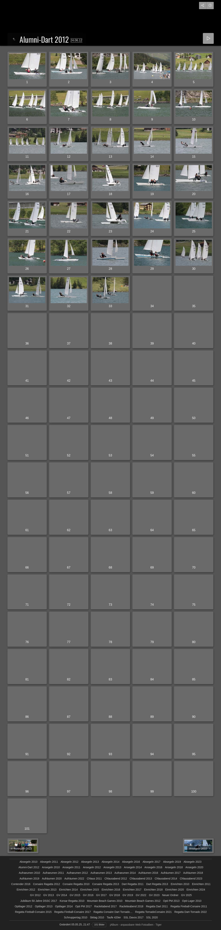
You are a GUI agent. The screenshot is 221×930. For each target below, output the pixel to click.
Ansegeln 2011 (71, 867)
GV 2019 (127, 895)
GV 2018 (114, 895)
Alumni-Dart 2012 (29, 867)
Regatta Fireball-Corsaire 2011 (189, 906)
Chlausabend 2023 (191, 878)
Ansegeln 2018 (174, 867)
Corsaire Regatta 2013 (105, 884)
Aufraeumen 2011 (53, 872)
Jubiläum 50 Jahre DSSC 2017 (38, 900)
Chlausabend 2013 (141, 878)
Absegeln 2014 (110, 861)
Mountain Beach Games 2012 (142, 900)
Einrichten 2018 (153, 889)
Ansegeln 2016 (153, 867)
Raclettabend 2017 (105, 906)
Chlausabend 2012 (115, 878)
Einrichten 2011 (201, 884)
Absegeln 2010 (28, 861)
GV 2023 (154, 895)
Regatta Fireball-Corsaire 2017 (72, 911)
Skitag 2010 (97, 917)
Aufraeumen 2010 (29, 872)
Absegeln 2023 (192, 861)
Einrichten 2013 (47, 889)
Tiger (158, 924)
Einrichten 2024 (196, 889)
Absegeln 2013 (90, 861)
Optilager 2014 (64, 906)
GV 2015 (75, 895)
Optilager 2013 (44, 906)
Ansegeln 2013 (112, 867)
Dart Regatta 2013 (157, 884)
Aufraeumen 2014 (125, 872)
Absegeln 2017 (151, 861)
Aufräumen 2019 (29, 878)
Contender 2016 (20, 884)
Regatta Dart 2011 (157, 906)
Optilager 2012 (23, 906)
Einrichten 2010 (180, 884)
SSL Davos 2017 (134, 917)
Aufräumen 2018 (193, 872)
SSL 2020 (152, 917)
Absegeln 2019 (172, 861)
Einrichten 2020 (174, 889)
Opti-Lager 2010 (191, 900)
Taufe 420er (114, 917)
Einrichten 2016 (111, 889)
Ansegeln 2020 (194, 867)
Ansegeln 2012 (92, 867)
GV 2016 (88, 895)
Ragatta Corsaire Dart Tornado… (112, 911)
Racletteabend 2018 (131, 906)
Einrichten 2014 (68, 889)
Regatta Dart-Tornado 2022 (190, 911)
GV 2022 (141, 895)
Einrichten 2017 (132, 889)
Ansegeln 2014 (133, 867)
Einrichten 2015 (89, 889)
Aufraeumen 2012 (77, 872)
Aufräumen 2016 (148, 872)
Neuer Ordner (170, 895)
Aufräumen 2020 (52, 878)
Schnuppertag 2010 (75, 917)
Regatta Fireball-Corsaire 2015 (33, 911)
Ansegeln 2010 (51, 867)
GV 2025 (186, 895)
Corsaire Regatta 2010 (76, 884)
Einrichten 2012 (26, 889)
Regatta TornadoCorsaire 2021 (153, 911)
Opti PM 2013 (171, 900)
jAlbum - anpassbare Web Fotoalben (131, 924)
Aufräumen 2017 (171, 872)
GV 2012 (35, 895)
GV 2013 (48, 895)
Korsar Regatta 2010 (72, 900)
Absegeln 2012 (69, 861)
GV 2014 (62, 895)
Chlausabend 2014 (166, 878)
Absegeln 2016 (131, 861)
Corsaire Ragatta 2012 (46, 884)
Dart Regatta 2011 (132, 884)
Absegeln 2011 (49, 861)
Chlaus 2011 (94, 878)
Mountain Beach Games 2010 (104, 900)
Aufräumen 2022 (74, 878)
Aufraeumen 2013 (101, 872)
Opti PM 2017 (83, 906)
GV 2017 (101, 895)
